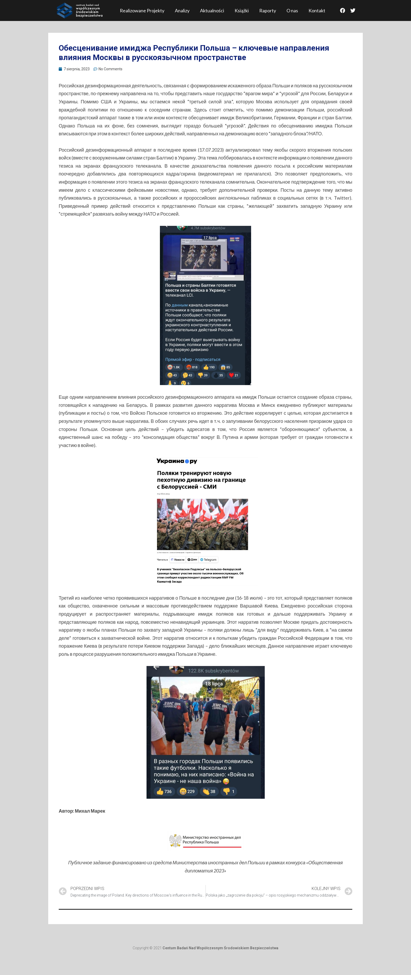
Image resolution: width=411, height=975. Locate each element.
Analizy (182, 10)
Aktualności (212, 10)
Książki (242, 10)
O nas (292, 10)
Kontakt (317, 10)
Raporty (267, 10)
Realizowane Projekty (142, 10)
